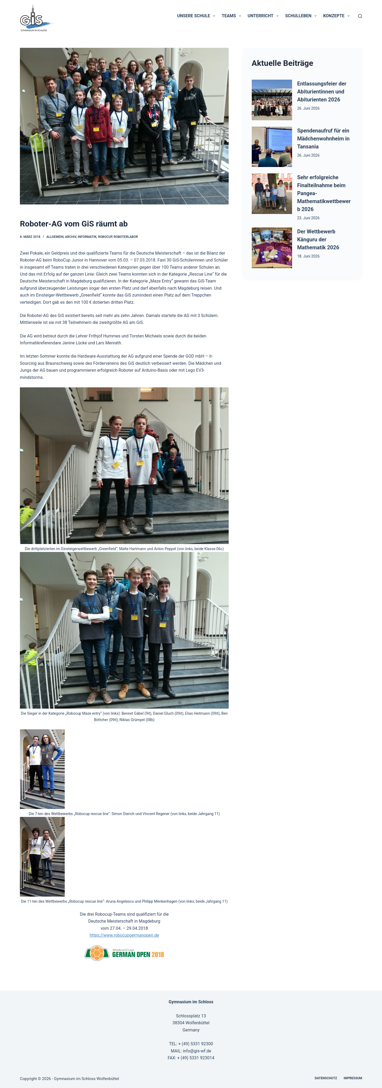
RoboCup (105, 237)
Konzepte (337, 16)
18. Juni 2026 (308, 256)
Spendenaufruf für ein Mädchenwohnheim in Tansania (323, 138)
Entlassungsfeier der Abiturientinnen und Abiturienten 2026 (321, 91)
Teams (232, 16)
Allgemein (55, 237)
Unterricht (264, 16)
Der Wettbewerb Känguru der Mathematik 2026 (318, 239)
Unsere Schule (197, 16)
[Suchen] (360, 16)
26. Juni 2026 (308, 108)
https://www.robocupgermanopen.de (124, 935)
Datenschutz (326, 1078)
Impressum (353, 1078)
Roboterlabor (126, 237)
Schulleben (302, 16)
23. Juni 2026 (308, 218)
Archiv (70, 237)
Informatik (87, 237)
